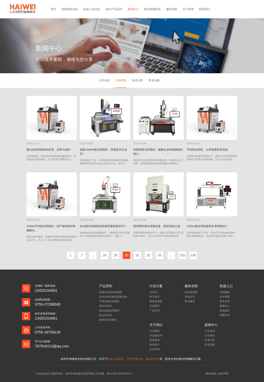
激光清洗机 (105, 315)
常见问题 (154, 80)
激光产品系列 (114, 9)
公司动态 (104, 80)
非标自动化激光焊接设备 (113, 296)
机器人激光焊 (115, 358)
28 (104, 255)
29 (115, 255)
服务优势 (171, 9)
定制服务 (225, 292)
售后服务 (190, 301)
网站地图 (211, 373)
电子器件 (154, 296)
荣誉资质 (154, 340)
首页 (53, 9)
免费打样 (225, 315)
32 (148, 255)
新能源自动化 (70, 9)
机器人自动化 (92, 9)
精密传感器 (155, 301)
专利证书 (190, 296)
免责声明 (223, 373)
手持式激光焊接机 (109, 301)
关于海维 (188, 9)
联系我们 (204, 9)
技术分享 (137, 80)
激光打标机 (105, 305)
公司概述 (154, 330)
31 (137, 255)
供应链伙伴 (155, 335)
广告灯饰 (154, 310)
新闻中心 (133, 9)
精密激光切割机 (108, 319)
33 (159, 255)
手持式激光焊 (134, 358)
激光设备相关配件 (109, 310)
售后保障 (225, 296)
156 (193, 255)
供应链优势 (191, 292)
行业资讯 (120, 80)
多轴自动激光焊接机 (110, 292)
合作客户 (154, 344)
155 (182, 255)
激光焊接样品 (152, 9)
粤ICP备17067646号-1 (120, 373)
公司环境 (154, 349)
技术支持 (225, 301)
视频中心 (225, 305)
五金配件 (154, 305)
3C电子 (153, 292)
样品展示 (225, 310)
